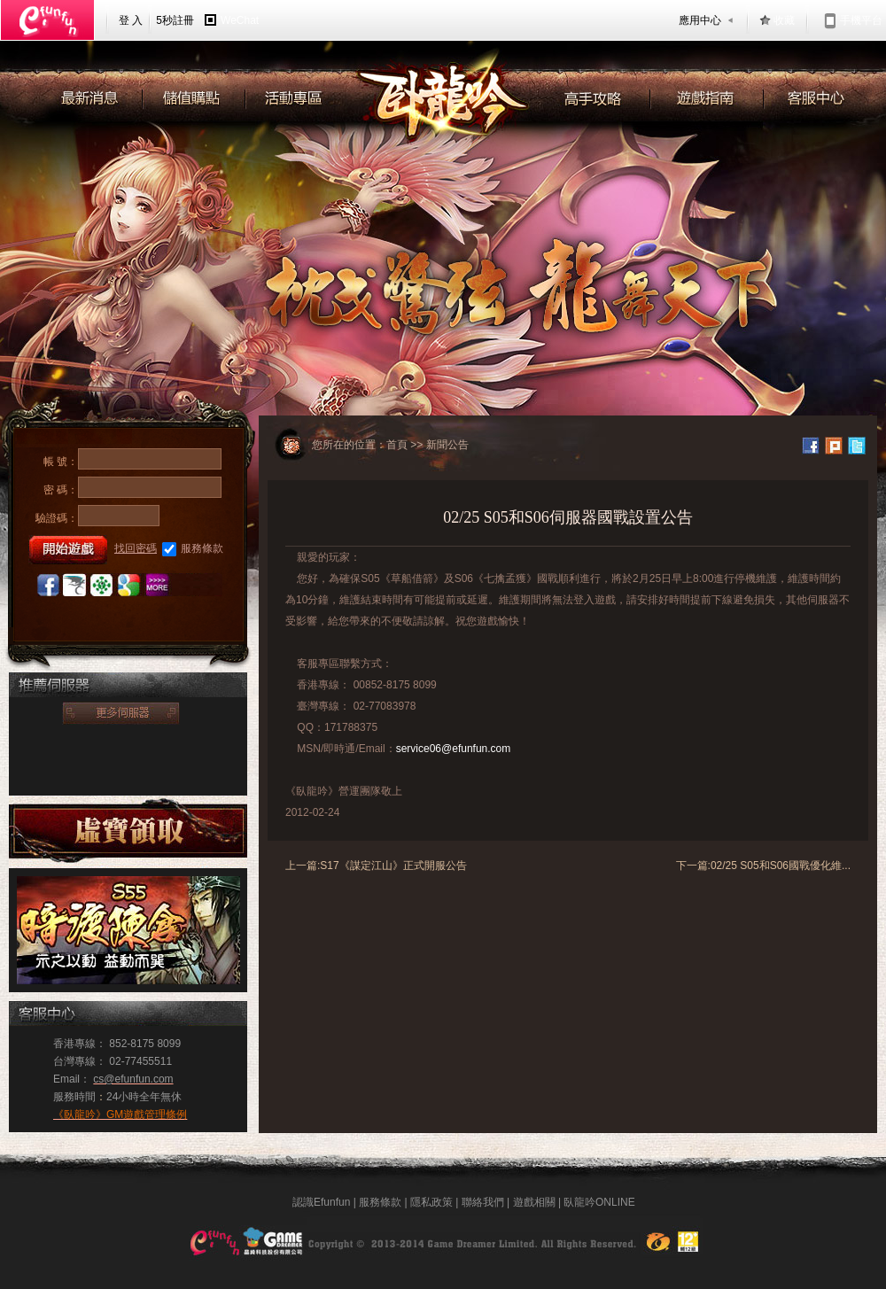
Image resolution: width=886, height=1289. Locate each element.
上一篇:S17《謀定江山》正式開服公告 (376, 865)
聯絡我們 (483, 1202)
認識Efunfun (321, 1202)
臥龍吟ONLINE (599, 1202)
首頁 (397, 445)
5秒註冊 (175, 20)
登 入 (131, 20)
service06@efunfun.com (453, 748)
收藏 (784, 20)
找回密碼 (135, 548)
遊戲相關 (534, 1202)
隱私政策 (431, 1202)
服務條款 (192, 549)
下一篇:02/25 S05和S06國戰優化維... (763, 865)
